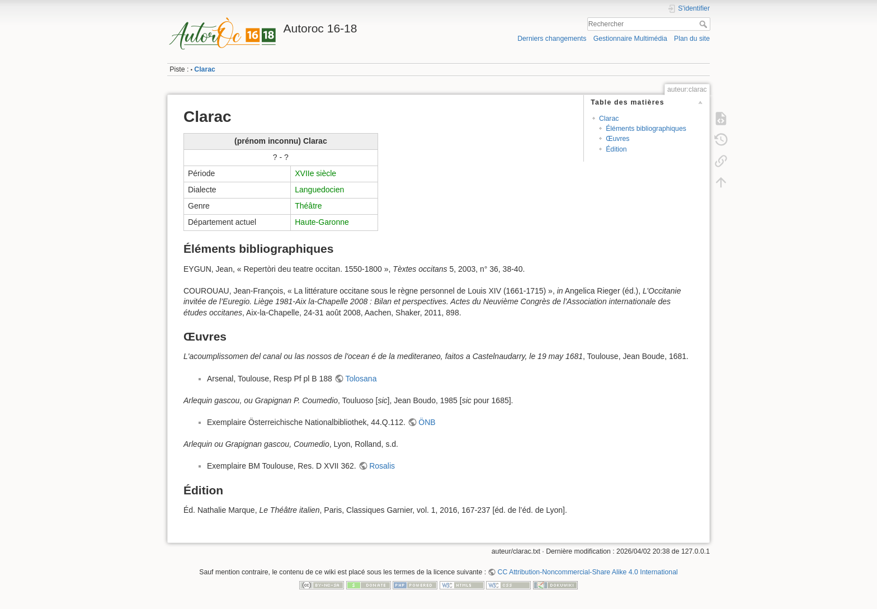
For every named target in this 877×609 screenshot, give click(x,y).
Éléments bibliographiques (646, 129)
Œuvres (617, 139)
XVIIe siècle (315, 173)
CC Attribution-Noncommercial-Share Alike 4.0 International (588, 572)
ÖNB (426, 422)
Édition (616, 149)
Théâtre (308, 205)
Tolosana (360, 378)
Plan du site (692, 39)
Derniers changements (551, 39)
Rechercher (704, 24)
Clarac (204, 69)
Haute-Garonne (322, 222)
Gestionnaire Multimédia (630, 39)
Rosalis (382, 465)
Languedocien (319, 189)
